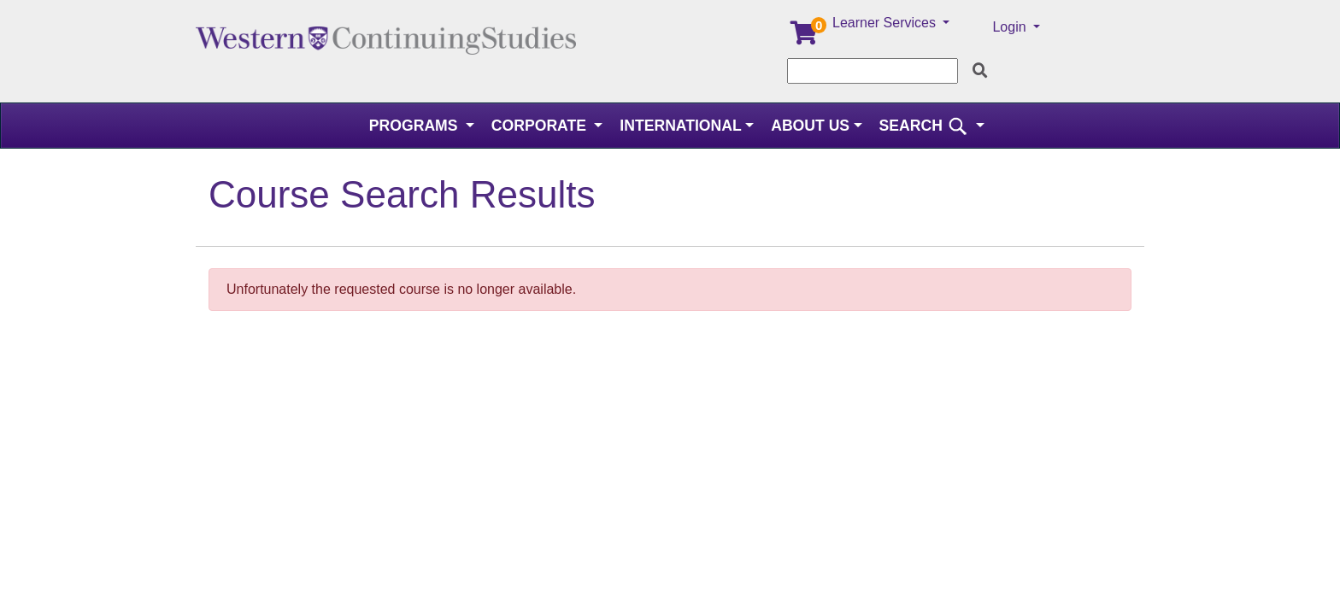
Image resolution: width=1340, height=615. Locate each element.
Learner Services (885, 22)
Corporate (541, 125)
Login (1011, 27)
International (680, 125)
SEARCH (926, 125)
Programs (415, 125)
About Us (810, 125)
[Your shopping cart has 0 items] (805, 37)
